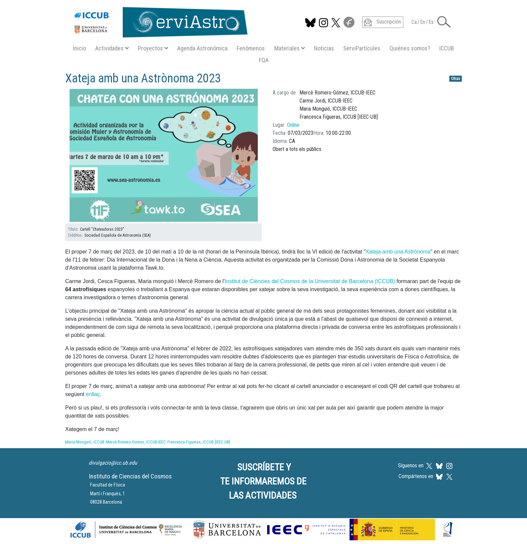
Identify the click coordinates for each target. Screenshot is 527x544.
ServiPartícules (361, 48)
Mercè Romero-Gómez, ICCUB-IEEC (136, 441)
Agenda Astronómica (202, 48)
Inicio (79, 48)
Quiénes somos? (410, 48)
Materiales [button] (289, 48)
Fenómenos (251, 48)
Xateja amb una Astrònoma (398, 252)
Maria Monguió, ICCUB (85, 441)
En (422, 22)
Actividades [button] (112, 48)
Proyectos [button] (153, 48)
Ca (414, 22)
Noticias (324, 48)
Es (431, 22)
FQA (264, 60)
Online (293, 125)
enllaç (93, 394)
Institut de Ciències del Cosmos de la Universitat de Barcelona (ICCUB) (310, 281)
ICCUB (446, 48)
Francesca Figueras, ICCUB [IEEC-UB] (198, 441)
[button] (444, 21)
